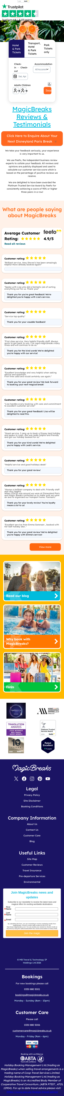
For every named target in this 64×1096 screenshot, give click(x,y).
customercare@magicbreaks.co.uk (32, 1030)
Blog (32, 841)
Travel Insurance (32, 870)
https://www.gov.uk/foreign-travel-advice (32, 1091)
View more (45, 546)
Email (8, 920)
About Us (32, 824)
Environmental (32, 881)
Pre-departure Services (32, 876)
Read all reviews (14, 243)
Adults (16, 85)
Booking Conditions (32, 806)
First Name (8, 908)
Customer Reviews (32, 864)
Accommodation (42, 64)
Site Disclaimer (32, 800)
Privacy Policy (32, 794)
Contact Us (32, 829)
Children (24, 85)
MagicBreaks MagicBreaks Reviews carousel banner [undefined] (32, 22)
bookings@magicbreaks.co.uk (32, 994)
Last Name (8, 914)
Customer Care (32, 835)
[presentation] (37, 946)
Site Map (32, 859)
